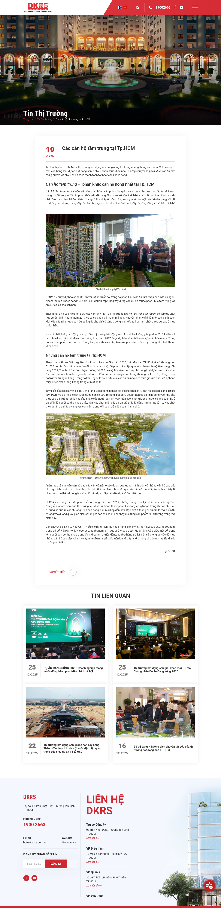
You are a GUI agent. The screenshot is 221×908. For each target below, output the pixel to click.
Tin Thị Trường (44, 119)
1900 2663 (34, 824)
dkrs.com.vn (69, 842)
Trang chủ (28, 119)
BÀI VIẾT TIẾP (63, 572)
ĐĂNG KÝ (56, 863)
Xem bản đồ (93, 838)
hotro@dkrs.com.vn (35, 842)
